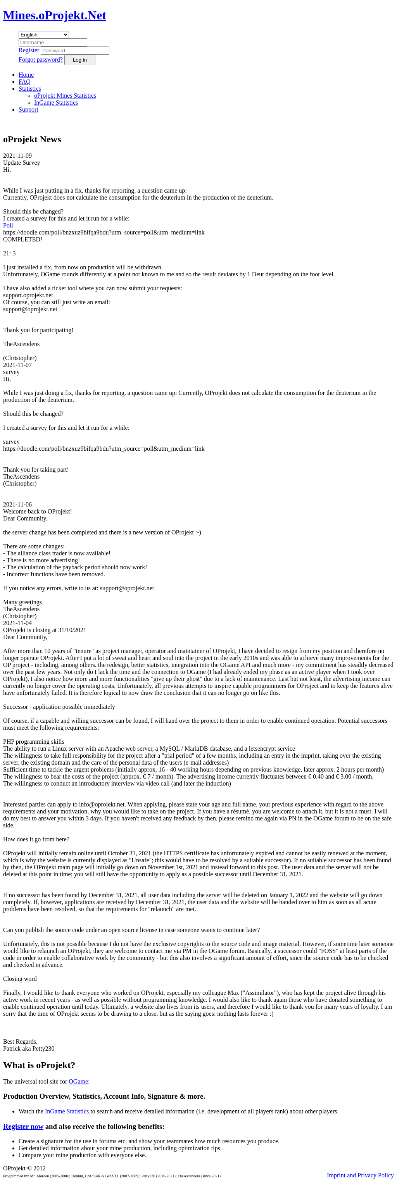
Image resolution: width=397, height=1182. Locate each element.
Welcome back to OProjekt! (37, 511)
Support (28, 109)
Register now (23, 1126)
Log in (80, 60)
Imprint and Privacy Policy (360, 1175)
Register (29, 50)
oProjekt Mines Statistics (65, 95)
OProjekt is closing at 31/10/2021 (44, 630)
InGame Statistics (56, 102)
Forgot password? (41, 59)
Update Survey (21, 162)
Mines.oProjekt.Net (54, 15)
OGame (78, 1081)
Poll (8, 225)
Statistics (30, 88)
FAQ (25, 81)
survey (11, 372)
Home (26, 74)
